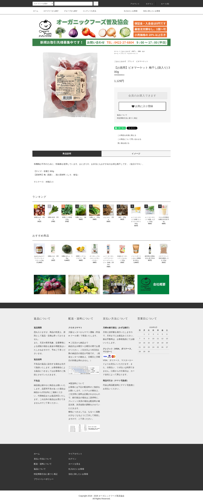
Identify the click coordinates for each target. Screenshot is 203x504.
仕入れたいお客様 (128, 11)
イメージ (136, 153)
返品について (122, 115)
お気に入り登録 (142, 106)
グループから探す (69, 11)
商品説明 (67, 153)
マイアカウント (75, 454)
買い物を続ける (121, 143)
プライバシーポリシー (44, 479)
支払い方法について (43, 459)
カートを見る (74, 464)
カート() (163, 4)
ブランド (123, 53)
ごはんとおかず (125, 51)
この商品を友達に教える (125, 135)
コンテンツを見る (87, 11)
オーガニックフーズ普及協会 (111, 496)
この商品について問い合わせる (127, 139)
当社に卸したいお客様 (149, 11)
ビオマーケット (133, 53)
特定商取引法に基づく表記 (127, 118)
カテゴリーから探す (49, 11)
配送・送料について (43, 464)
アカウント (133, 4)
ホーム (35, 11)
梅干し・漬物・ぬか (138, 51)
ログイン (148, 4)
